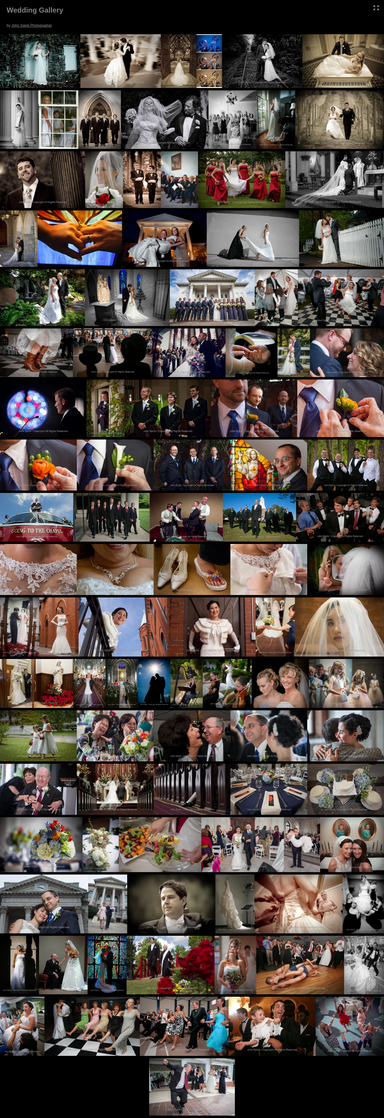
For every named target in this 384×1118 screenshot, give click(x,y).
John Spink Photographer (31, 25)
